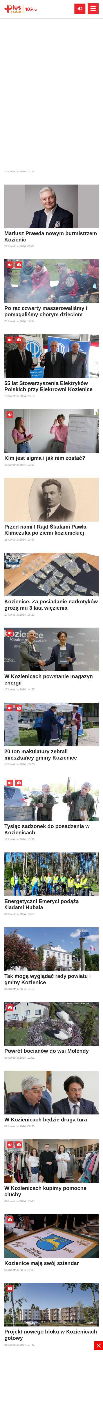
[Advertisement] (51, 1380)
